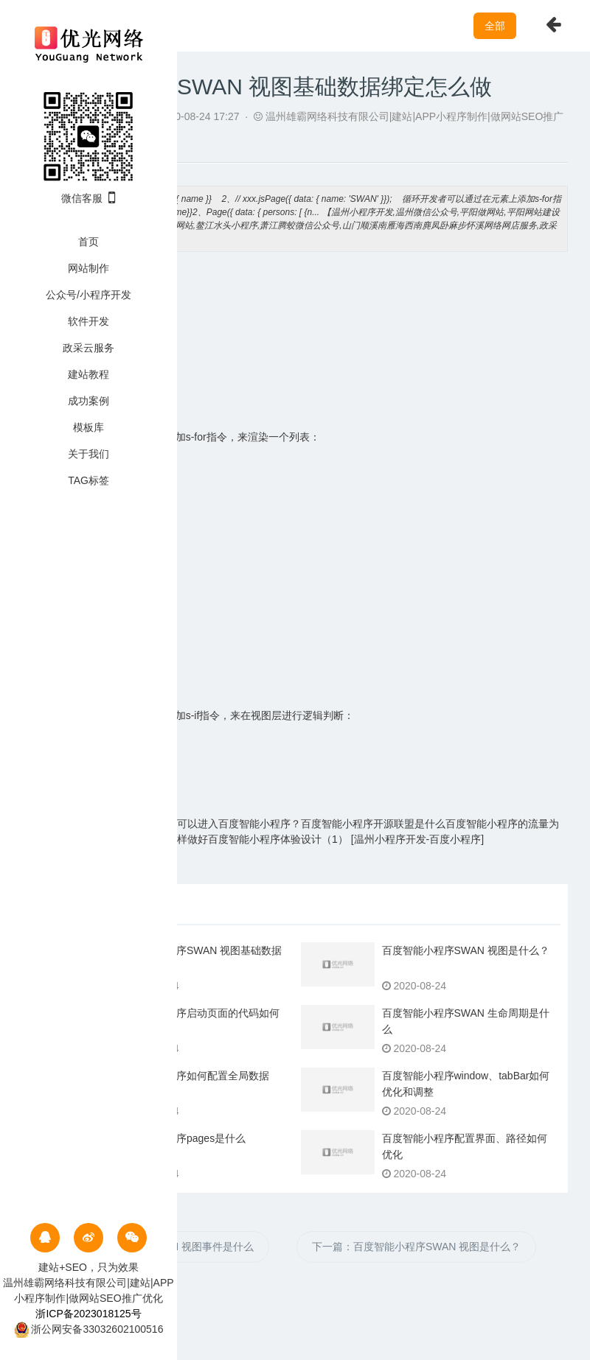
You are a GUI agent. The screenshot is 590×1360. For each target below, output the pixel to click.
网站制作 (88, 268)
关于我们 (88, 454)
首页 (88, 242)
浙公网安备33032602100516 (89, 1329)
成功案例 (88, 401)
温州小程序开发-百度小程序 (418, 839)
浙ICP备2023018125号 (88, 1313)
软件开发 (88, 321)
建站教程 (88, 374)
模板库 (88, 427)
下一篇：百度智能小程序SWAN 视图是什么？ (416, 1246)
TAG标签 (88, 480)
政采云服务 (88, 348)
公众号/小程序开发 (88, 295)
